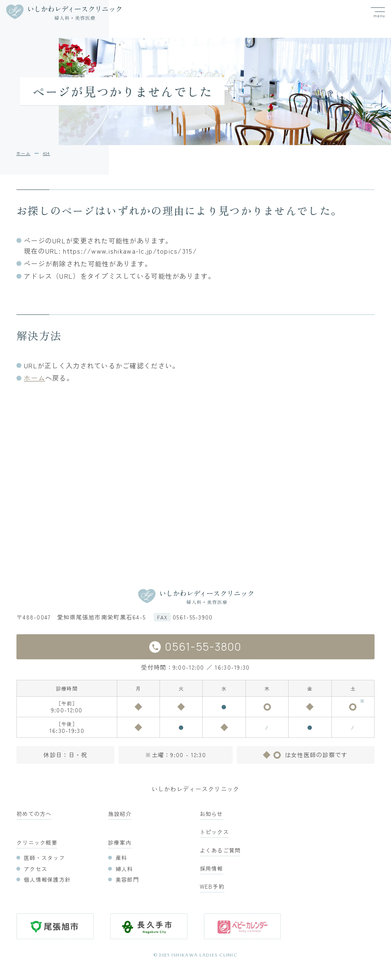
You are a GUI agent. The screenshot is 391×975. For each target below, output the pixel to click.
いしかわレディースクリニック (196, 789)
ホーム (34, 378)
